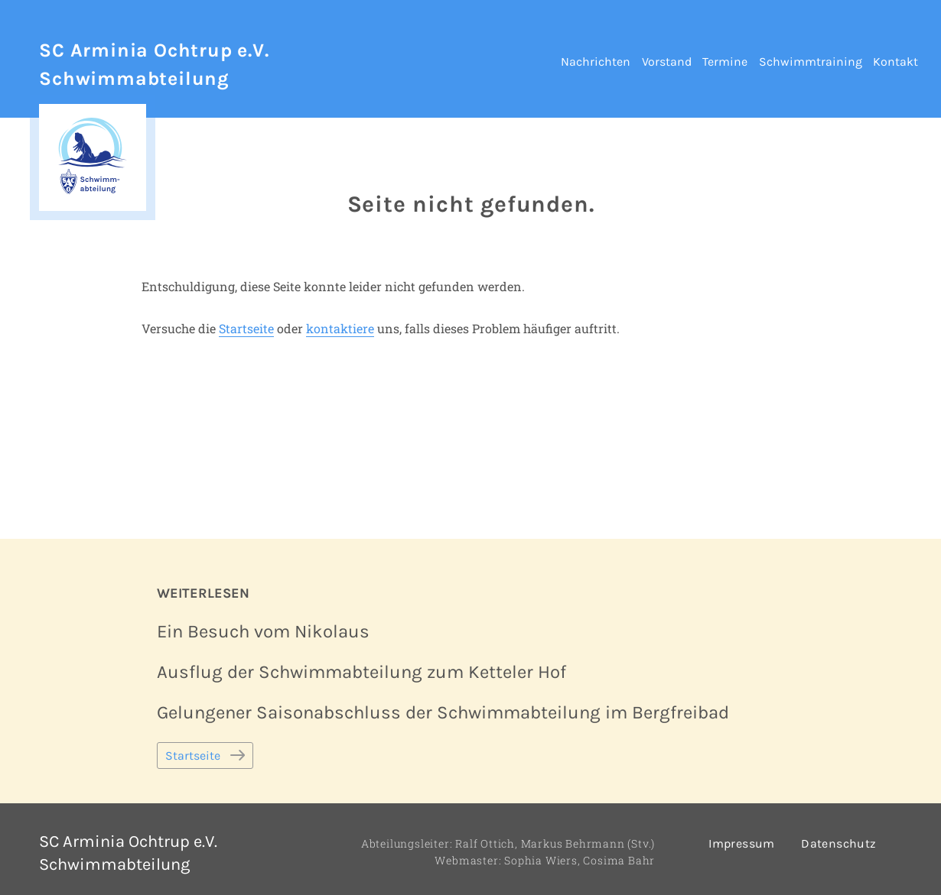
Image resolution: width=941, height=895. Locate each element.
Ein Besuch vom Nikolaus (263, 631)
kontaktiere (340, 328)
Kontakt (895, 61)
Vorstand (667, 61)
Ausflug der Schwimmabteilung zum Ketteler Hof (361, 672)
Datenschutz (838, 843)
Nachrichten (595, 61)
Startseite (246, 328)
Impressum (741, 843)
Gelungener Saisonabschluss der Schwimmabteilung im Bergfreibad (443, 712)
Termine (724, 61)
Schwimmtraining (810, 61)
